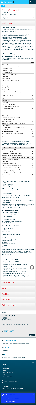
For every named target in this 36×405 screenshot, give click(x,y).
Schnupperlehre (6, 368)
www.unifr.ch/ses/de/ (7, 331)
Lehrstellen (5, 366)
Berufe (4, 370)
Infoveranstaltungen (7, 376)
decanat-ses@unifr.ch (9, 330)
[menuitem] (33, 363)
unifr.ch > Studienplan (8, 190)
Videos (4, 374)
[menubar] (32, 2)
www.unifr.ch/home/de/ (8, 320)
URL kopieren (31, 335)
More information (10, 401)
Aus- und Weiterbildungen (8, 372)
